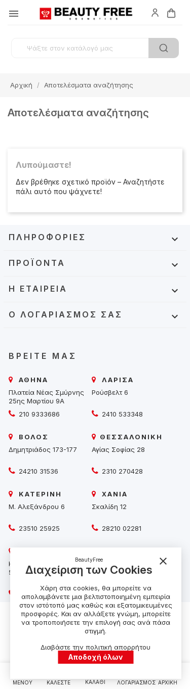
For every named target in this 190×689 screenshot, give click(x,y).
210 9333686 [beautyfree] (38, 414)
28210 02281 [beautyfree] (120, 528)
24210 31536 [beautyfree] (37, 471)
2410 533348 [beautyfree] (121, 414)
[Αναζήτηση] (95, 48)
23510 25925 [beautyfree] (38, 528)
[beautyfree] (155, 12)
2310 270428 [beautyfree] (121, 471)
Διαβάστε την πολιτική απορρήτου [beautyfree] (95, 647)
